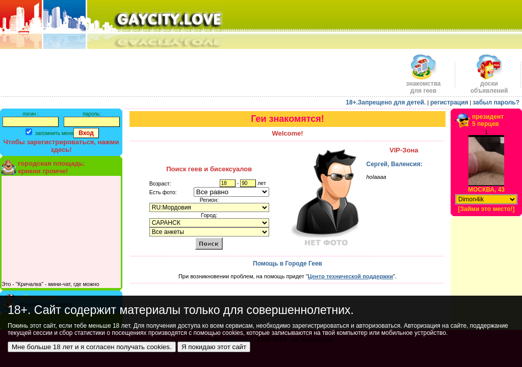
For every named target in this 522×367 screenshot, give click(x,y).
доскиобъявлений (489, 84)
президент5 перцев (488, 120)
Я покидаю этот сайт (213, 347)
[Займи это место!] (486, 209)
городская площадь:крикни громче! (51, 167)
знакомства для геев (423, 84)
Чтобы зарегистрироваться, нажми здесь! (61, 145)
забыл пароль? (496, 102)
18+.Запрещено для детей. (386, 102)
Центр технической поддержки (350, 276)
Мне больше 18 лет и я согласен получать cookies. (92, 347)
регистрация (449, 102)
